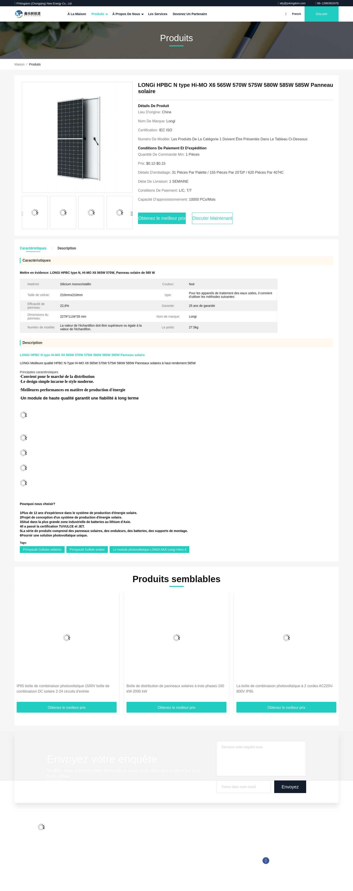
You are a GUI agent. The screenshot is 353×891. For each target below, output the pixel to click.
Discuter (321, 14)
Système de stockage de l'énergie (201, 863)
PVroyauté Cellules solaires (42, 549)
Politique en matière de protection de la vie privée (119, 871)
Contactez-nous (96, 854)
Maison (19, 64)
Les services (157, 14)
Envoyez (290, 786)
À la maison (77, 14)
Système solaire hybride (194, 854)
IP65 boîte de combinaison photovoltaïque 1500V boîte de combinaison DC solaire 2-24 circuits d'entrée (63, 688)
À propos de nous (127, 14)
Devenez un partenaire (190, 14)
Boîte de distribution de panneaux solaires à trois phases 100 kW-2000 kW (175, 688)
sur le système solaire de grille (199, 846)
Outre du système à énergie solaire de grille (208, 837)
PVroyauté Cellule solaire (87, 549)
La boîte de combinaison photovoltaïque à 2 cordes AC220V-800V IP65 (284, 688)
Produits (99, 14)
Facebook (265, 860)
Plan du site (93, 863)
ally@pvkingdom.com (292, 3)
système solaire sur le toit (195, 829)
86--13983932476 (327, 3)
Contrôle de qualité (98, 846)
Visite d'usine (94, 837)
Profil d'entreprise (97, 829)
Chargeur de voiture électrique (199, 871)
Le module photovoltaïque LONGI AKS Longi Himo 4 (149, 549)
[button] (132, 214)
